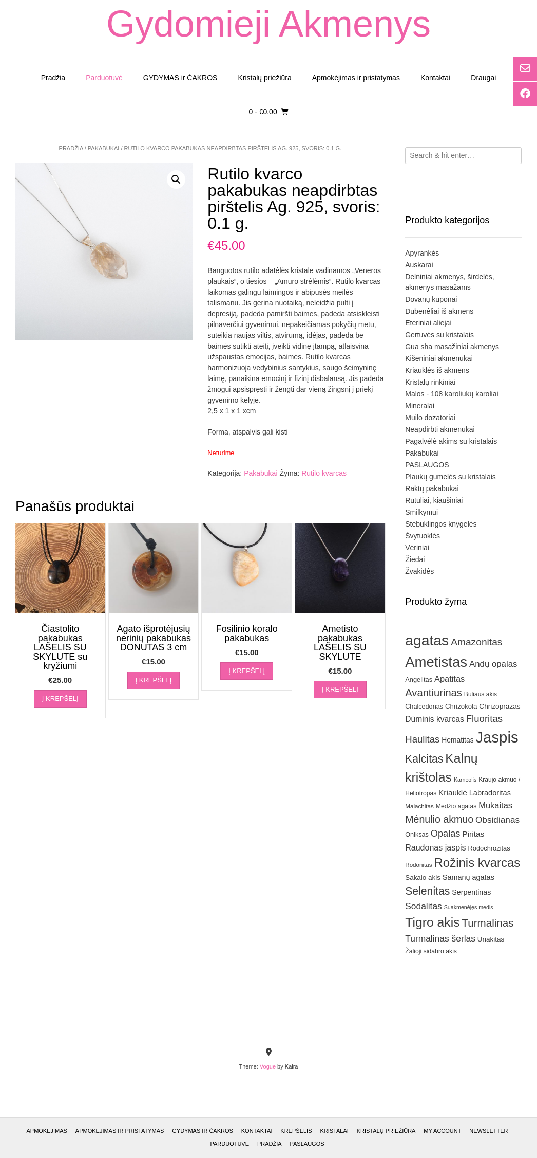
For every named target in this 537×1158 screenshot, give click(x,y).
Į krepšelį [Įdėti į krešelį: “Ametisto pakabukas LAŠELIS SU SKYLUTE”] (340, 689)
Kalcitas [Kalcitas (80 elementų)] (424, 759)
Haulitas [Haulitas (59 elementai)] (422, 739)
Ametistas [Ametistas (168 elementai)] (436, 662)
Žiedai (415, 559)
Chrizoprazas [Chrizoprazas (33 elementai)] (499, 706)
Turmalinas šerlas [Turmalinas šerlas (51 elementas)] (440, 938)
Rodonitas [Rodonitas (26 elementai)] (418, 864)
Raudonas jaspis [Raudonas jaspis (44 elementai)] (435, 847)
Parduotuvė (104, 78)
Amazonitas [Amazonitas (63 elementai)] (476, 642)
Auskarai (419, 265)
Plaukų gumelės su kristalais (450, 477)
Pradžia (53, 78)
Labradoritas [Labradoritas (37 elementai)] (490, 793)
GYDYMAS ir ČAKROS (180, 78)
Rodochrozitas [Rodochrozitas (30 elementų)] (489, 848)
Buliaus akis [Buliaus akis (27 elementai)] (480, 694)
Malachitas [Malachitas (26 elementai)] (419, 806)
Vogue (268, 1066)
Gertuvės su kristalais (439, 335)
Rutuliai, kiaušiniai (434, 500)
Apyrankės (422, 253)
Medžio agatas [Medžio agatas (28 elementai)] (456, 806)
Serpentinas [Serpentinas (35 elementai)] (471, 892)
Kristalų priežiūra (264, 78)
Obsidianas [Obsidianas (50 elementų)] (497, 820)
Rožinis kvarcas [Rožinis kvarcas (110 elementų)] (477, 863)
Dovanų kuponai (431, 299)
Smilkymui (421, 512)
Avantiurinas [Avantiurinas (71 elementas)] (433, 692)
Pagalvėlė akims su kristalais (451, 441)
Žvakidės (419, 571)
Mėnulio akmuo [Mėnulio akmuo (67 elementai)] (439, 819)
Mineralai (419, 406)
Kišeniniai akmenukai (439, 358)
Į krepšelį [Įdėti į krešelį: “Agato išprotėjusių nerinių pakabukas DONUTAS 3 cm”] (154, 680)
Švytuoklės (422, 536)
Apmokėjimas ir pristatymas (356, 78)
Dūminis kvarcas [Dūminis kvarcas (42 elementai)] (434, 719)
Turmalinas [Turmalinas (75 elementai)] (487, 923)
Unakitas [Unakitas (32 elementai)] (490, 939)
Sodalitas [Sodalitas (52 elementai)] (423, 906)
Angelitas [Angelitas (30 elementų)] (418, 679)
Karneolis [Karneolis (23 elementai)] (465, 779)
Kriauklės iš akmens (437, 370)
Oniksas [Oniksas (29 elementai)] (417, 834)
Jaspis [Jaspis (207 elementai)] (496, 737)
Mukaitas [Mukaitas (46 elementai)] (495, 805)
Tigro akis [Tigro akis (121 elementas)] (432, 922)
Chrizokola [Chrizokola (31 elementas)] (461, 706)
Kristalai (334, 1131)
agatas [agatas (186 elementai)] (427, 640)
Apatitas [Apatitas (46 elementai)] (449, 678)
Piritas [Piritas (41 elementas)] (473, 833)
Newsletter (488, 1131)
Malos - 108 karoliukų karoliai (451, 394)
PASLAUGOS (427, 465)
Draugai (483, 78)
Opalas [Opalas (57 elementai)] (446, 833)
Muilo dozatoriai (430, 417)
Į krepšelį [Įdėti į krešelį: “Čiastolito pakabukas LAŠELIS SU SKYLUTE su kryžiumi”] (60, 698)
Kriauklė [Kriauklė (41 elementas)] (452, 792)
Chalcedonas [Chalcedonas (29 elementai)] (424, 706)
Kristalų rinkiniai (430, 382)
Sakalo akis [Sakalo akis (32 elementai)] (422, 877)
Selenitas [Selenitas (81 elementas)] (427, 891)
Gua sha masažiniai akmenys (452, 346)
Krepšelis (296, 1131)
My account (442, 1131)
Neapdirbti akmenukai (439, 429)
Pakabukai (104, 148)
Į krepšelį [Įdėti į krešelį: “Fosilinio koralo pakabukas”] (246, 671)
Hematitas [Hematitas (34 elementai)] (457, 740)
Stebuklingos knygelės (440, 524)
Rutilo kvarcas (324, 473)
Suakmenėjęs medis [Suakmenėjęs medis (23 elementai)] (468, 907)
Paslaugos (307, 1144)
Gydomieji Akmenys (268, 23)
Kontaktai (435, 78)
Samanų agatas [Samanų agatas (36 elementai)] (468, 877)
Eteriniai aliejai (428, 323)
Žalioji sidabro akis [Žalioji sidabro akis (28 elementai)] (431, 951)
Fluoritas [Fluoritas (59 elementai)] (484, 718)
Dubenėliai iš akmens (439, 311)
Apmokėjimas (46, 1131)
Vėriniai (417, 548)
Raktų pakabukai (431, 488)
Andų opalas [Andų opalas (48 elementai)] (493, 664)
